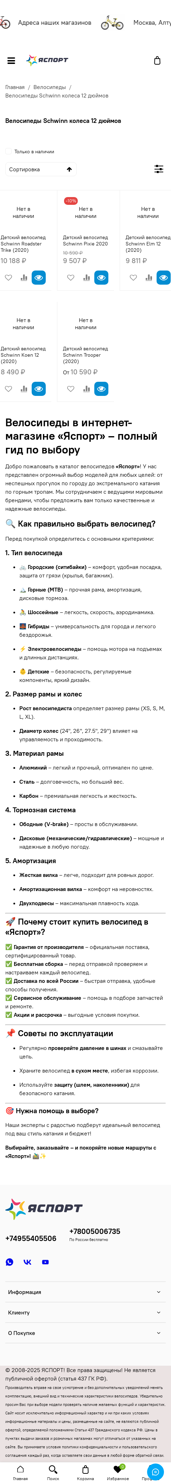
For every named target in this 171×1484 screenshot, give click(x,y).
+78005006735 (94, 1231)
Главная (15, 86)
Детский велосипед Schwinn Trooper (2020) (85, 354)
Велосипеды (49, 86)
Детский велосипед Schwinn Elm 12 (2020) (148, 243)
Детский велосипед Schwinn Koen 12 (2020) (23, 354)
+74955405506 (31, 1238)
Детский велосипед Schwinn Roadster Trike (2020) (23, 243)
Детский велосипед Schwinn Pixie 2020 (85, 240)
